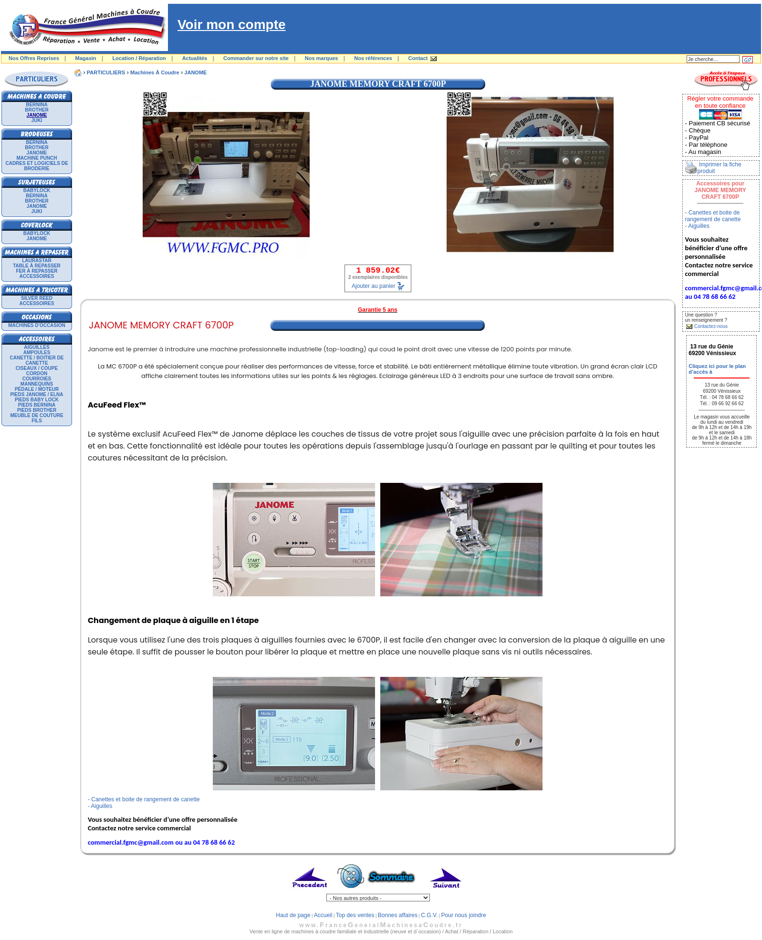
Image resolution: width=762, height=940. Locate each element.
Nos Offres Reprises (34, 58)
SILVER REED (36, 298)
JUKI (36, 120)
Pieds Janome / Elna (36, 394)
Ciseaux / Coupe (37, 368)
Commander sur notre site (256, 58)
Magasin (85, 58)
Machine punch (37, 158)
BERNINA (37, 104)
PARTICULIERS (106, 72)
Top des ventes (355, 915)
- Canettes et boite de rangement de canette (144, 799)
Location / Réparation (139, 58)
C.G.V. (429, 915)
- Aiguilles (100, 806)
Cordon (36, 373)
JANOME (37, 152)
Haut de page (293, 915)
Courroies (37, 378)
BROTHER (36, 109)
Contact (418, 58)
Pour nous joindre (463, 915)
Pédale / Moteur (37, 389)
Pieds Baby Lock (37, 399)
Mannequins (37, 384)
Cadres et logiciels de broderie (36, 166)
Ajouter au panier (373, 286)
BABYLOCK (37, 190)
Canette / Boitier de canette (37, 360)
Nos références (373, 58)
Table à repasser (37, 265)
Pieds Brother (36, 410)
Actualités (195, 58)
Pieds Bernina (36, 405)
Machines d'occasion (36, 325)
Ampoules (37, 352)
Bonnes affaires (398, 915)
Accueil (323, 915)
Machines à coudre (154, 72)
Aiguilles (36, 347)
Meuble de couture (36, 415)
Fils (36, 420)
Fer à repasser (36, 271)
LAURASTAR (36, 260)
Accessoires (37, 276)
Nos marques (321, 58)
